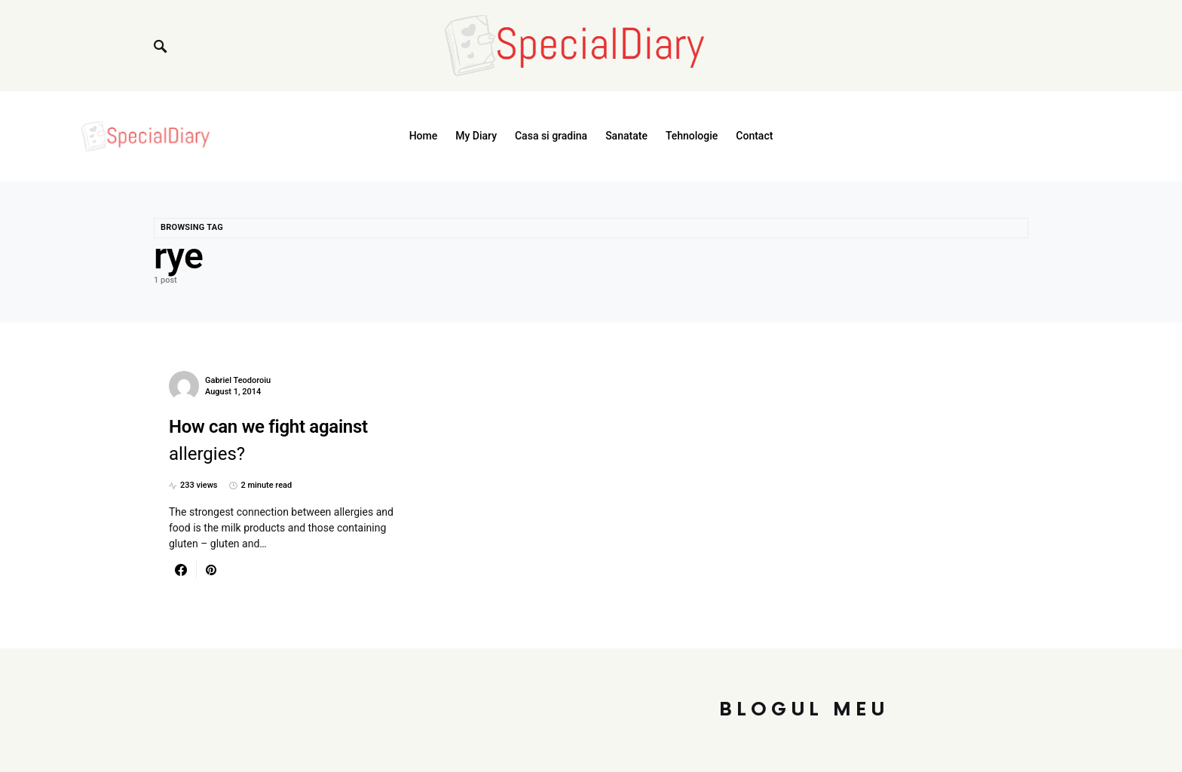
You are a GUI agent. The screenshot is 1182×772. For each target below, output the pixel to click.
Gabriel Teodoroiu (238, 380)
